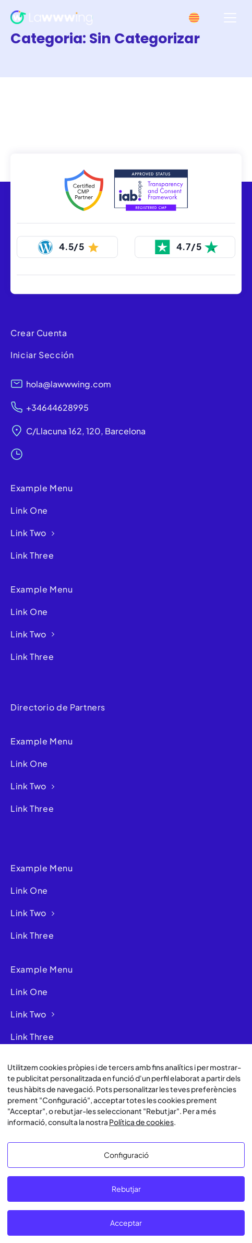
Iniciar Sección (42, 354)
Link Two (28, 532)
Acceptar (126, 1222)
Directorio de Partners (57, 707)
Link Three (32, 555)
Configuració (126, 1154)
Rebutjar (126, 1188)
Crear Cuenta (38, 332)
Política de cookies (141, 1122)
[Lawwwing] (51, 17)
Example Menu (41, 487)
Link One (29, 510)
